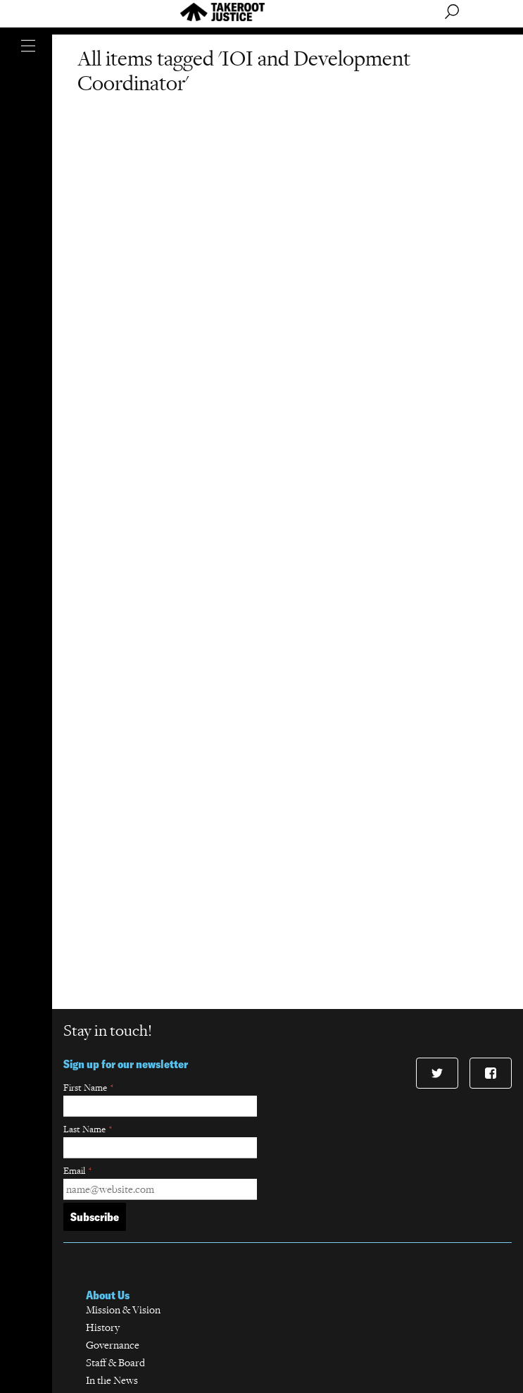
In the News (112, 1380)
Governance (112, 1344)
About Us (108, 1295)
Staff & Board (115, 1362)
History (103, 1327)
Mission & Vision (123, 1309)
